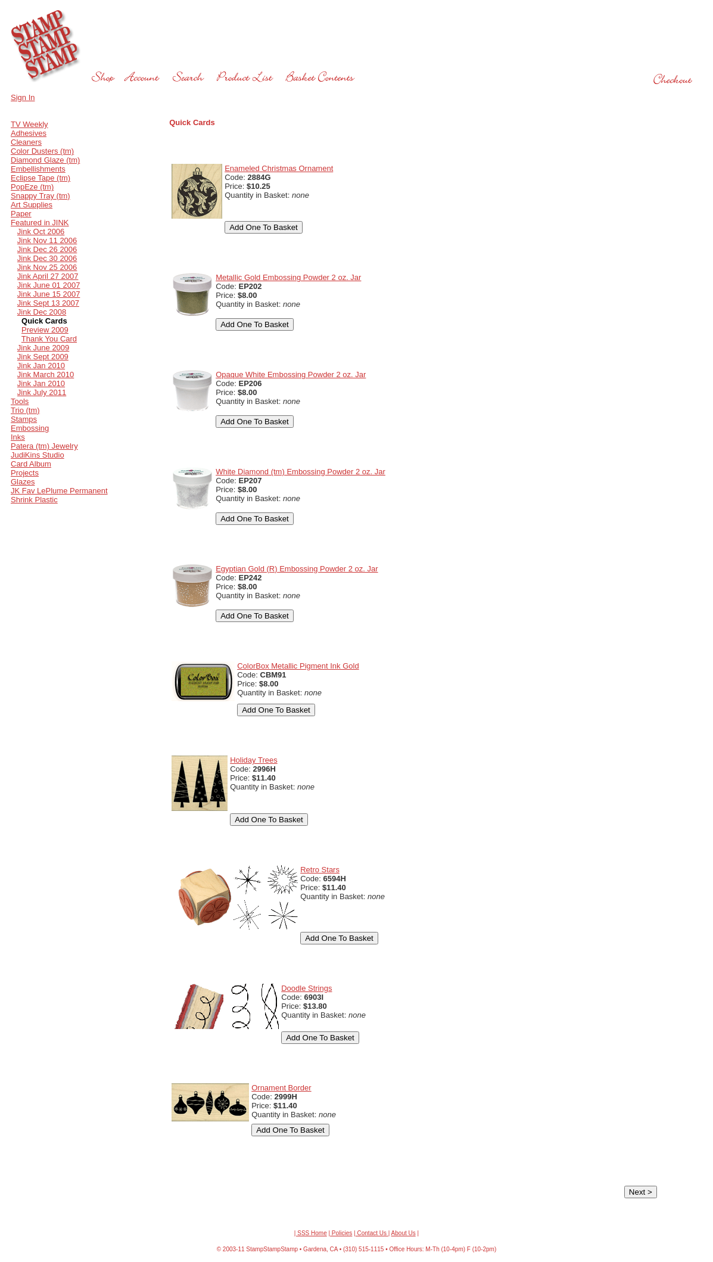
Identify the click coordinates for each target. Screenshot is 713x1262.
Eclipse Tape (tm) (40, 177)
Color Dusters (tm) (42, 151)
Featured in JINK (40, 222)
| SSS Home (310, 1233)
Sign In (23, 97)
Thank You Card (49, 338)
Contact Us (372, 1233)
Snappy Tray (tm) (40, 195)
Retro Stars (320, 869)
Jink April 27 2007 (48, 276)
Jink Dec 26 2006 (47, 249)
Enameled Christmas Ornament (279, 168)
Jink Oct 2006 (41, 231)
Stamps (24, 419)
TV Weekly (29, 124)
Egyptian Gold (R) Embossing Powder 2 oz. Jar (297, 568)
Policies (341, 1233)
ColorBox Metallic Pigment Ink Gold (298, 665)
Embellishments (38, 168)
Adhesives (28, 133)
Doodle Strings (306, 988)
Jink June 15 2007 (48, 294)
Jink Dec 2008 (41, 311)
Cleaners (26, 142)
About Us (403, 1233)
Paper (21, 213)
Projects (25, 472)
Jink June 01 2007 (48, 285)
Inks (18, 437)
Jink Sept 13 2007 (48, 303)
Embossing (30, 428)
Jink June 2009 (43, 347)
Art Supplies (31, 204)
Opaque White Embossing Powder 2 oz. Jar (291, 374)
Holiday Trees (253, 760)
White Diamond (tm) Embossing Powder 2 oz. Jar (300, 471)
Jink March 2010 (45, 374)
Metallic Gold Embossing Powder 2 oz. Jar (288, 277)
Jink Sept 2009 (43, 356)
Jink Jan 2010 (41, 365)
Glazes (23, 481)
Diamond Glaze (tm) (45, 160)
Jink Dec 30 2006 (47, 258)
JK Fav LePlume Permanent (59, 490)
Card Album (31, 463)
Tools (20, 401)
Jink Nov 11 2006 (47, 240)
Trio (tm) (25, 410)
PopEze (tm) (32, 186)
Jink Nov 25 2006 (47, 267)
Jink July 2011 (41, 392)
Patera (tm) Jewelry (44, 446)
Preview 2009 (45, 329)
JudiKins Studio (37, 454)
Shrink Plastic (34, 499)
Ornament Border (281, 1087)
